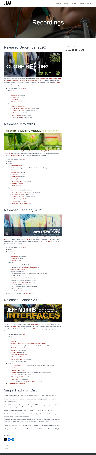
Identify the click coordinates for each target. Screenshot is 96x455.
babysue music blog (16, 163)
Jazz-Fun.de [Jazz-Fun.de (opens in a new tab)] (14, 365)
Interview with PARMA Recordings (17, 375)
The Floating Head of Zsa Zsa (19, 189)
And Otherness (15, 360)
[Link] (24, 88)
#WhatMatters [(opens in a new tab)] (25, 287)
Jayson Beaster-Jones (41, 78)
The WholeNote (15, 101)
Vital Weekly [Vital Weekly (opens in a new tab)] (14, 371)
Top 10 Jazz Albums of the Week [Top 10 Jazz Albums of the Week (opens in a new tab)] (32, 373)
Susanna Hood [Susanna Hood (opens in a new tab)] (35, 149)
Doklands (13, 167)
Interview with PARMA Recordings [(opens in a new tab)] (17, 285)
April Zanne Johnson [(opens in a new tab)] (45, 237)
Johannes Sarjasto (24, 80)
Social (74, 3)
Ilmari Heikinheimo (34, 80)
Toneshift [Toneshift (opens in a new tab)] (13, 197)
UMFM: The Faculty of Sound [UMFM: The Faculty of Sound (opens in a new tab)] (19, 277)
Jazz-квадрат (14, 94)
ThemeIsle (89, 451)
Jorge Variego (15, 80)
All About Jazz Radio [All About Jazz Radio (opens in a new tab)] (17, 358)
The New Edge (15, 113)
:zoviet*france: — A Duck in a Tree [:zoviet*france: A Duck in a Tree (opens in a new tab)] (20, 199)
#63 (18, 115)
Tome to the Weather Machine (19, 348)
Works (66, 3)
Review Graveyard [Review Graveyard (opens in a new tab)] (16, 352)
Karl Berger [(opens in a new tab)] (34, 318)
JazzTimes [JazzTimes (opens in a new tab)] (14, 335)
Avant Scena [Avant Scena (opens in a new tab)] (14, 249)
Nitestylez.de (14, 174)
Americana (14, 187)
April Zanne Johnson (11, 153)
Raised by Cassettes (16, 176)
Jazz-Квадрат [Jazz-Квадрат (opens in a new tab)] (15, 343)
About (58, 3)
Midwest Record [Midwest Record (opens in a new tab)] (15, 255)
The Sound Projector (16, 180)
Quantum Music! (85, 3)
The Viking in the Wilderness (19, 369)
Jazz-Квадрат (15, 251)
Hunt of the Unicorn (16, 191)
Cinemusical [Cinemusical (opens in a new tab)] (14, 339)
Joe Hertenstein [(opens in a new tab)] (15, 321)
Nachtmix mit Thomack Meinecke (20, 107)
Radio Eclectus (15, 111)
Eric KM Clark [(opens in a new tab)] (27, 235)
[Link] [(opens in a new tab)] (24, 243)
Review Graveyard (16, 178)
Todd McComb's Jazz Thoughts (19, 341)
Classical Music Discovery (18, 363)
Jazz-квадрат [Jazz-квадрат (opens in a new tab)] (14, 169)
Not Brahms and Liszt (17, 109)
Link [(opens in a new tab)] (13, 245)
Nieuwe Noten (15, 96)
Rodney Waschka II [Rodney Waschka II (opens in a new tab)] (45, 149)
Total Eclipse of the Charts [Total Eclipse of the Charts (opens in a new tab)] (29, 262)
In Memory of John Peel (17, 105)
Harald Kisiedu (51, 78)
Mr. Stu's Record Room (17, 350)
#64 (22, 115)
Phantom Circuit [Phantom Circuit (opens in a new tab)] (15, 367)
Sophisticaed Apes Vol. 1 (18, 195)
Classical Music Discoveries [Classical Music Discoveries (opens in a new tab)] (18, 264)
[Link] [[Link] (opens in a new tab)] (13, 159)
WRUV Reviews (15, 182)
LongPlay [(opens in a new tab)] (13, 253)
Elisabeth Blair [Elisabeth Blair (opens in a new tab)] (27, 149)
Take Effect (14, 98)
